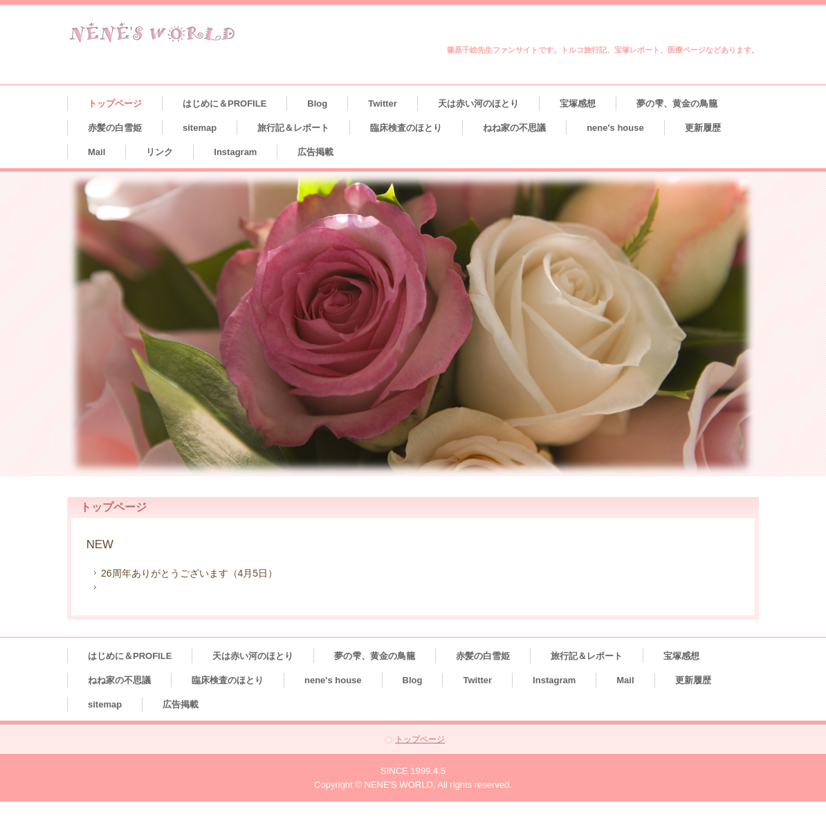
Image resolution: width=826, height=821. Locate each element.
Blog (317, 103)
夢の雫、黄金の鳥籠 (676, 103)
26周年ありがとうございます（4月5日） (189, 573)
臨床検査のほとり (406, 128)
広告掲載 (315, 152)
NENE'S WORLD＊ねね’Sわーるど (152, 33)
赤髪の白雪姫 (115, 128)
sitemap (200, 128)
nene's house (615, 128)
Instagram (235, 152)
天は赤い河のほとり (478, 103)
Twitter (382, 103)
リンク (159, 152)
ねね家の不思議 (514, 128)
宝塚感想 (578, 103)
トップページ (115, 103)
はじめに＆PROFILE (224, 103)
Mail (96, 152)
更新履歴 (703, 128)
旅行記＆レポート (293, 128)
